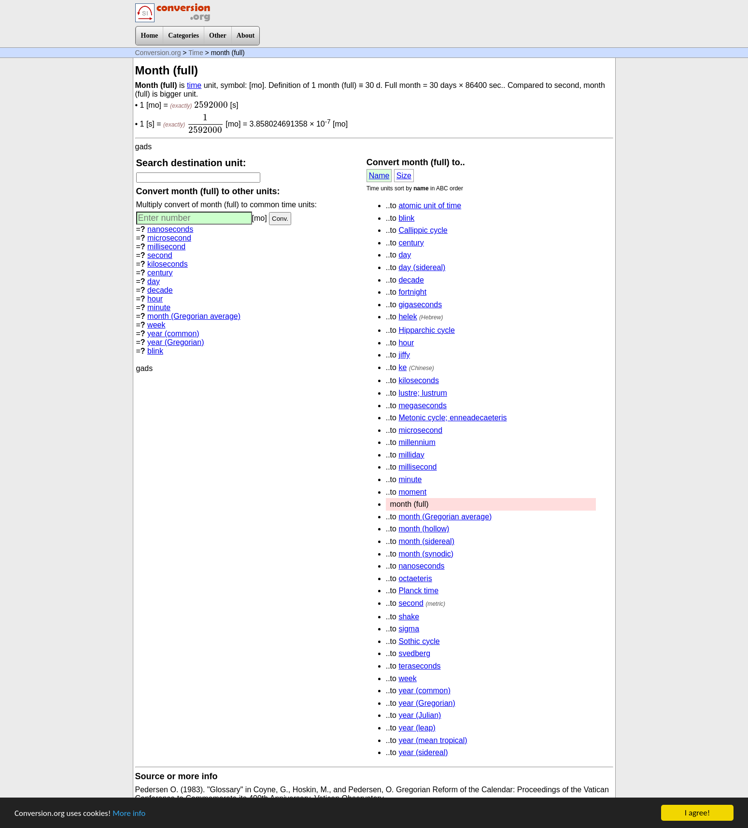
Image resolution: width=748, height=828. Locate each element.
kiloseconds (167, 264)
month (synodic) (425, 554)
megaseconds (422, 405)
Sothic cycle (418, 641)
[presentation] (211, 105)
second (159, 255)
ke (402, 367)
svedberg (414, 653)
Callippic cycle (422, 230)
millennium (416, 442)
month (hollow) (423, 529)
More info (129, 814)
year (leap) (416, 728)
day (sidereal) (421, 267)
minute (158, 307)
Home (149, 35)
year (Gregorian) (175, 342)
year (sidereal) (423, 752)
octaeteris (415, 578)
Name (379, 175)
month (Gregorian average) (193, 316)
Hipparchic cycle (426, 330)
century (159, 273)
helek (407, 317)
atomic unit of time (429, 205)
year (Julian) (419, 715)
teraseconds (419, 666)
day (153, 281)
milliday (411, 455)
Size (403, 175)
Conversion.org (158, 53)
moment (412, 492)
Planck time (418, 590)
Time (195, 53)
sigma (408, 629)
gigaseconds (420, 304)
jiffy (404, 355)
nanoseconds (170, 229)
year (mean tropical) (432, 740)
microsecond (169, 238)
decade (160, 290)
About (245, 35)
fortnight (412, 292)
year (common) (173, 333)
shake (408, 617)
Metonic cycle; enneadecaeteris (452, 418)
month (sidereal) (426, 541)
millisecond (166, 247)
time (194, 85)
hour (155, 299)
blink (155, 351)
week (156, 325)
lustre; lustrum (422, 393)
